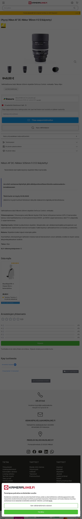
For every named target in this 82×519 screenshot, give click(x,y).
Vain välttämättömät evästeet (41, 506)
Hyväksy (41, 512)
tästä (50, 501)
